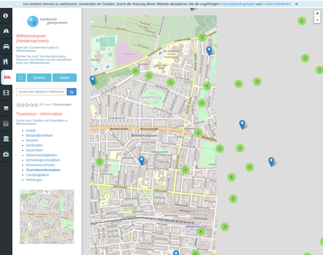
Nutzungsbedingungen (237, 4)
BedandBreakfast (39, 135)
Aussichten (34, 150)
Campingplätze (37, 175)
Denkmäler (34, 145)
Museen (32, 140)
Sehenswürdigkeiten (41, 155)
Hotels (31, 130)
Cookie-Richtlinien (276, 4)
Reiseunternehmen (40, 165)
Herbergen (34, 180)
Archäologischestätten (43, 160)
